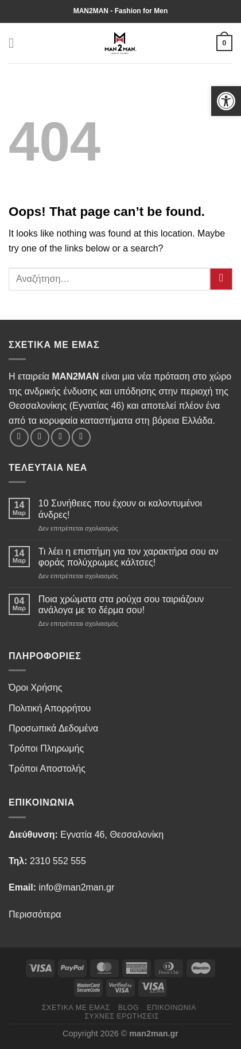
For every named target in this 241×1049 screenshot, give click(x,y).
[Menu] (15, 43)
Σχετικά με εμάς (76, 1008)
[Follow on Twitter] (60, 437)
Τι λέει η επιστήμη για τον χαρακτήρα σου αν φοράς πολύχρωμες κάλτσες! (128, 557)
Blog (128, 1008)
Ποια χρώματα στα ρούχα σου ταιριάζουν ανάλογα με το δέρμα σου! (121, 604)
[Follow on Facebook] (19, 437)
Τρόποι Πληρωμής (46, 748)
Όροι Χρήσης (36, 687)
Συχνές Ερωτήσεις (121, 1016)
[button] (226, 101)
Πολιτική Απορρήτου (50, 708)
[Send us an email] (81, 437)
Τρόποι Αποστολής (47, 768)
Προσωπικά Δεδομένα (53, 728)
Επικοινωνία (171, 1008)
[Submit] (221, 279)
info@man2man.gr (76, 887)
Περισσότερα (35, 914)
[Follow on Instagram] (39, 437)
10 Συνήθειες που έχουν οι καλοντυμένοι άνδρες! (120, 508)
